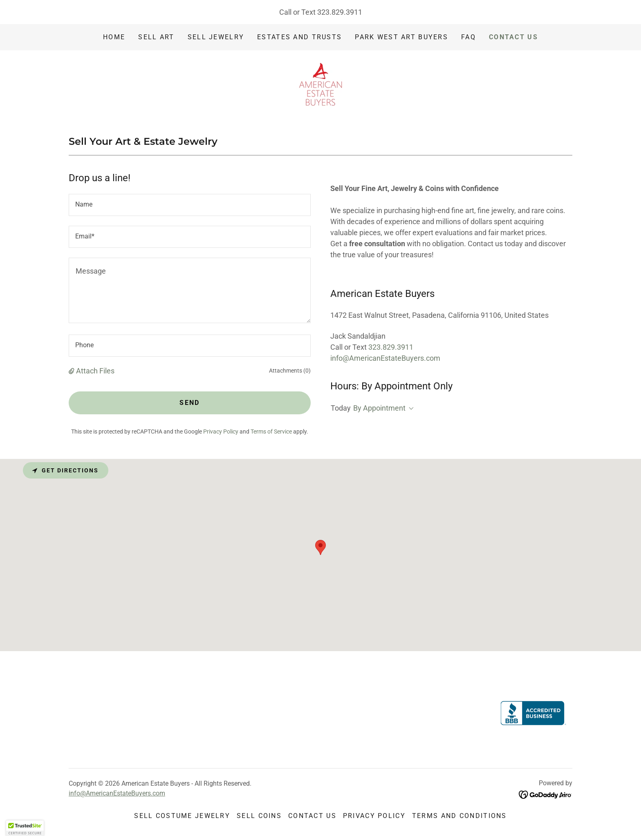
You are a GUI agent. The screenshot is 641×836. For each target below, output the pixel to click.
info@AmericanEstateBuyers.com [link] (385, 358)
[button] (72, 370)
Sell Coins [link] (259, 816)
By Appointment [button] (379, 408)
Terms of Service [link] (271, 431)
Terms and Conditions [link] (459, 816)
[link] (320, 83)
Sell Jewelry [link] (216, 37)
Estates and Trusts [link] (299, 37)
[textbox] (190, 205)
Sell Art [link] (156, 37)
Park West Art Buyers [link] (401, 37)
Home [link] (114, 37)
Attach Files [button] (95, 370)
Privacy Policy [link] (220, 431)
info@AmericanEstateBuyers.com (117, 793)
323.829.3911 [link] (339, 12)
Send (189, 403)
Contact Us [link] (513, 37)
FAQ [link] (468, 37)
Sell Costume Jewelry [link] (182, 816)
